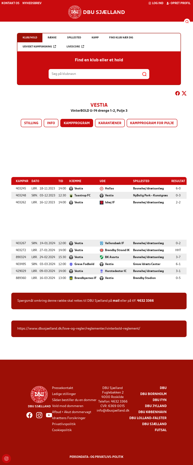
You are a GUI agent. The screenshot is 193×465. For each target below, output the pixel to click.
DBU (163, 388)
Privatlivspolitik (64, 424)
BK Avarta (112, 257)
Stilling (31, 123)
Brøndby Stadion (144, 278)
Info (51, 123)
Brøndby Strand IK (117, 250)
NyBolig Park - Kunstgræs (150, 195)
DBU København (152, 412)
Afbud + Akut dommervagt (71, 412)
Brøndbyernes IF (85, 278)
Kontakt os (10, 3)
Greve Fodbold (84, 264)
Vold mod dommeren (67, 406)
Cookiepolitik (62, 430)
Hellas (109, 188)
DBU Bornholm (153, 394)
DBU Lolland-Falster (148, 418)
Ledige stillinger (64, 394)
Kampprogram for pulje (152, 123)
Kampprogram (77, 123)
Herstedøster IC (115, 271)
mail (116, 300)
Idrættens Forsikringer (69, 418)
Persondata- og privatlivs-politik (96, 457)
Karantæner (109, 123)
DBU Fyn (160, 400)
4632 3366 (145, 300)
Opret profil (178, 3)
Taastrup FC (82, 195)
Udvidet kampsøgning (39, 46)
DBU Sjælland (154, 424)
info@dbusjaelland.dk (113, 410)
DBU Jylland (156, 406)
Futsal (161, 430)
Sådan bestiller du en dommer (74, 400)
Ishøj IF (110, 202)
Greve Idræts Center (146, 264)
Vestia (78, 188)
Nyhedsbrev (31, 3)
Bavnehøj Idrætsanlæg (148, 188)
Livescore (75, 46)
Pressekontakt (62, 388)
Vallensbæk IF (114, 243)
